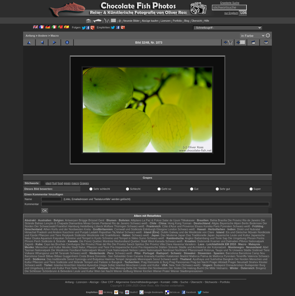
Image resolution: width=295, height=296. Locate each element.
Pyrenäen (226, 226)
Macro (54, 35)
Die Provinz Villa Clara (158, 244)
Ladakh (93, 232)
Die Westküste (60, 250)
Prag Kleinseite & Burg (154, 262)
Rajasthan (105, 232)
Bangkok (228, 259)
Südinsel (257, 250)
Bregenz (261, 268)
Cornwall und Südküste (128, 229)
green (67, 183)
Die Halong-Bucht (193, 268)
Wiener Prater (161, 271)
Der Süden (175, 268)
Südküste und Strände (69, 262)
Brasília (222, 220)
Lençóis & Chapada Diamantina (63, 223)
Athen (47, 229)
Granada (149, 256)
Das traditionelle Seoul (60, 259)
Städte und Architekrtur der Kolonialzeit (202, 247)
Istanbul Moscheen (127, 265)
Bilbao (50, 256)
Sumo (142, 238)
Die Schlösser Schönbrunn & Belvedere (49, 271)
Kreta (87, 229)
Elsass (199, 226)
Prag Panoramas (179, 262)
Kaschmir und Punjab (75, 232)
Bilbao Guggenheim (66, 256)
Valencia (252, 256)
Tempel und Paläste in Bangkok (103, 262)
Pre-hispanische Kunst (124, 247)
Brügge (83, 220)
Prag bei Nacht (200, 262)
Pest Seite (71, 268)
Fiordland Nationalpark (83, 250)
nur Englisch (231, 13)
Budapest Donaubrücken (229, 265)
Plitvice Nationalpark (251, 241)
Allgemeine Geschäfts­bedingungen (137, 282)
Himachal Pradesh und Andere (43, 232)
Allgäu (215, 223)
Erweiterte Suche (229, 2)
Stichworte (211, 282)
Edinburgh (149, 229)
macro (75, 183)
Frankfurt (61, 226)
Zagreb (29, 244)
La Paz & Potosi (151, 220)
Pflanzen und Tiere (50, 235)
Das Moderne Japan (173, 235)
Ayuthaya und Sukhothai (207, 259)
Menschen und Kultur (48, 247)
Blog (186, 20)
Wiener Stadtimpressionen (187, 271)
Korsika (208, 226)
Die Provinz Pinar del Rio (96, 244)
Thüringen (120, 226)
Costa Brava (86, 256)
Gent (101, 220)
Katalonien (172, 256)
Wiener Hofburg (123, 271)
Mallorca (194, 256)
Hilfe (206, 20)
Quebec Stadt (139, 241)
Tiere (266, 250)
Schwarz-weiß (138, 223)
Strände (173, 247)
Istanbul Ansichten (65, 265)
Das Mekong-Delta (121, 268)
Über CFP (107, 282)
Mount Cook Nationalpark (113, 250)
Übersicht (196, 20)
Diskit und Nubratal (248, 229)
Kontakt (165, 282)
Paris (216, 226)
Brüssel (93, 220)
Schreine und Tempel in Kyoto (83, 238)
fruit (54, 183)
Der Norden (242, 259)
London (172, 229)
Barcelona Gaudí (35, 256)
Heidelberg (86, 226)
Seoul (156, 259)
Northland (181, 250)
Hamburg (73, 226)
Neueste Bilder (131, 20)
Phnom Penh (33, 241)
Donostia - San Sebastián (110, 256)
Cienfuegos (73, 244)
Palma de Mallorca (211, 256)
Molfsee (108, 226)
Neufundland (122, 241)
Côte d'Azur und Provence (178, 226)
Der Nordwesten (158, 268)
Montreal (108, 241)
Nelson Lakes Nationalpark (145, 250)
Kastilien (160, 256)
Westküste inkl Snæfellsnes (103, 235)
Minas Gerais (91, 223)
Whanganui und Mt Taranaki (52, 253)
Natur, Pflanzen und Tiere (94, 247)
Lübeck (98, 226)
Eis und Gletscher (236, 232)
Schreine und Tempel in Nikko (120, 238)
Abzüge (94, 282)
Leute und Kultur (150, 265)
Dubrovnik (203, 241)
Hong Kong (174, 223)
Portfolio (177, 20)
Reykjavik (68, 235)
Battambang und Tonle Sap (211, 238)
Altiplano (136, 220)
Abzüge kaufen (150, 20)
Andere (43, 35)
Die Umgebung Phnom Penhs (246, 238)
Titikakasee (188, 220)
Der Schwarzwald (45, 226)
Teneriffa (241, 256)
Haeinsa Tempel (114, 259)
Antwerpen (71, 220)
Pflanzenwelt (195, 250)
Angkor (189, 238)
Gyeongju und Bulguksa (89, 259)
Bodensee (255, 223)
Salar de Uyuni (171, 220)
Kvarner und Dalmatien (224, 241)
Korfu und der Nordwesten (67, 229)
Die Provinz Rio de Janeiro (244, 220)
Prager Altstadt (218, 262)
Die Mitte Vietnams (216, 268)
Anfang (30, 35)
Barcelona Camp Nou (252, 253)
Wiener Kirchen (143, 271)
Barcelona (232, 253)
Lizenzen (166, 20)
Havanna (178, 244)
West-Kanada (156, 241)
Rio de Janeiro (120, 223)
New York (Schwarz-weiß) (184, 265)
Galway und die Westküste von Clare (191, 232)
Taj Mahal (118, 232)
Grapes (84, 183)
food (60, 183)
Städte (247, 250)
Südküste (80, 235)
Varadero (190, 244)
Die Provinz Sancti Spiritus (128, 244)
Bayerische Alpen (230, 223)
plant (48, 183)
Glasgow (161, 229)
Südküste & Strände (53, 241)
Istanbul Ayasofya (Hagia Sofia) (96, 265)
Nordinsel (168, 250)
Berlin (245, 223)
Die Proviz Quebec (90, 241)
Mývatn (252, 232)
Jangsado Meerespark (138, 259)
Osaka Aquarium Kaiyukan (48, 238)
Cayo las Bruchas (54, 244)
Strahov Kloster (258, 262)
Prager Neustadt (238, 262)
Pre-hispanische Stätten (152, 247)
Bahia (213, 220)
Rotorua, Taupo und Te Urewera (223, 250)
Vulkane (29, 253)
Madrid (184, 256)
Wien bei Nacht (103, 271)
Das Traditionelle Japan (200, 235)
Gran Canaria (135, 256)
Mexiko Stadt (70, 247)
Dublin (164, 232)
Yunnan (186, 223)
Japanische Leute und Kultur (232, 235)
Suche (184, 282)
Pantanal (105, 223)
